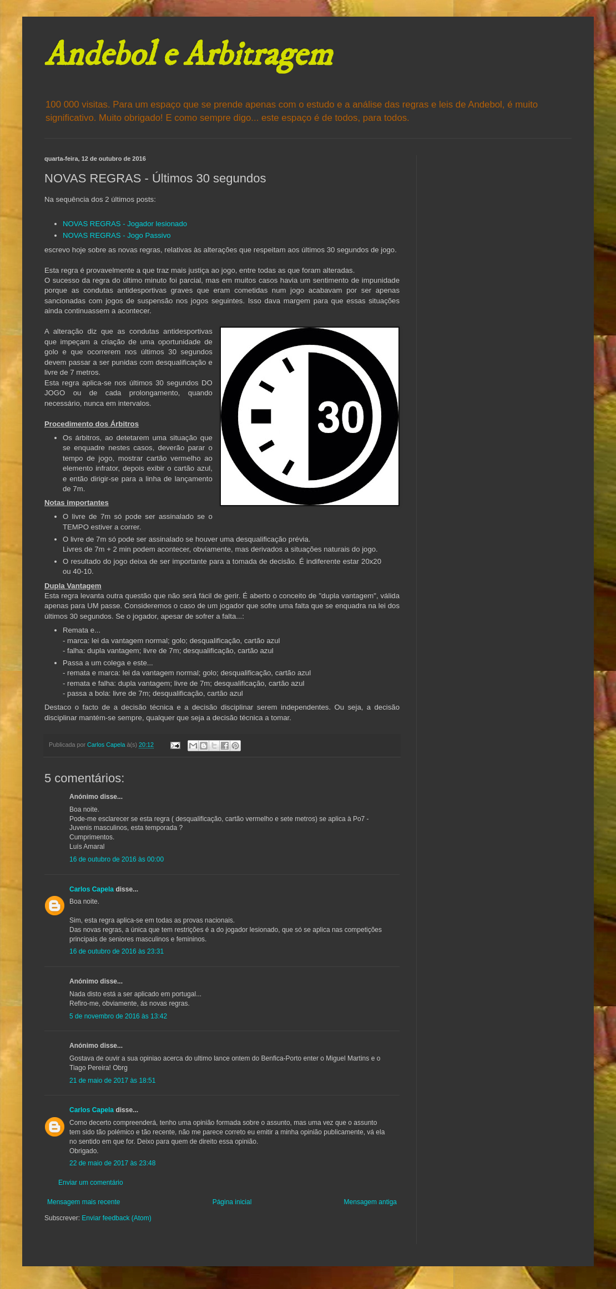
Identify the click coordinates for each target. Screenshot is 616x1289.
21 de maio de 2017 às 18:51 (112, 1080)
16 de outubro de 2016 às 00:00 (116, 859)
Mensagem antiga (370, 1202)
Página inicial (232, 1202)
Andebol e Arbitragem (188, 55)
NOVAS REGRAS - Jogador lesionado (125, 224)
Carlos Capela (91, 889)
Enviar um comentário (90, 1182)
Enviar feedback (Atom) (116, 1218)
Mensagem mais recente (83, 1202)
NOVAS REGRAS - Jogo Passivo (117, 235)
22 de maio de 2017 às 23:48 (112, 1163)
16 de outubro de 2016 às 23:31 (116, 951)
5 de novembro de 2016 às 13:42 (118, 1016)
